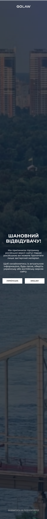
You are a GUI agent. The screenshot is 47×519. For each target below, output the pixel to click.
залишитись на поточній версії (23, 510)
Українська (12, 281)
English (35, 281)
